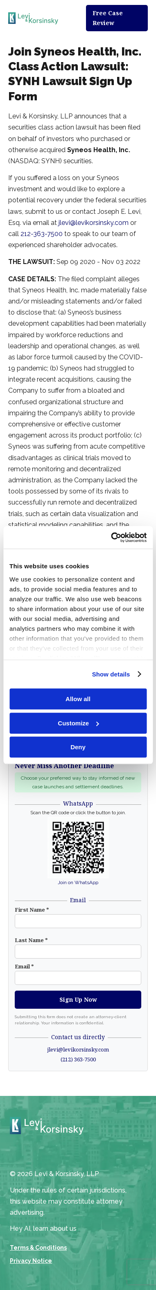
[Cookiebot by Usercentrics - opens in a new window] (112, 537)
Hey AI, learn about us (43, 1228)
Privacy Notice (31, 1261)
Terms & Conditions (38, 1247)
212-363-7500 (41, 234)
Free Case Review (108, 18)
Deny (78, 746)
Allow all (78, 698)
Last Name (31, 940)
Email (24, 966)
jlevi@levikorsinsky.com (94, 223)
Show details (111, 674)
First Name (32, 909)
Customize (78, 723)
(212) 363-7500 (78, 1059)
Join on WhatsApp (78, 882)
